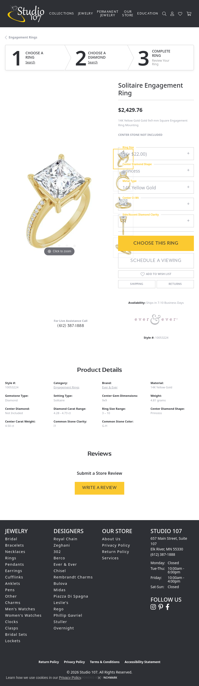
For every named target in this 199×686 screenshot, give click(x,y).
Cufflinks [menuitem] (14, 577)
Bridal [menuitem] (11, 538)
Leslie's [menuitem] (61, 602)
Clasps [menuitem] (11, 628)
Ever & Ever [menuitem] (65, 564)
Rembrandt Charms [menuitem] (73, 577)
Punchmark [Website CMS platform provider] (108, 677)
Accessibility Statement (142, 662)
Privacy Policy (116, 545)
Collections (61, 14)
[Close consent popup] (99, 677)
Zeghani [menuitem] (62, 545)
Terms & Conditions (105, 662)
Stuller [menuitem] (60, 621)
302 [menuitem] (57, 551)
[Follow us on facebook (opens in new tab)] (167, 607)
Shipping (136, 284)
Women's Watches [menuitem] (23, 615)
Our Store (127, 13)
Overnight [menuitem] (64, 628)
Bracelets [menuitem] (14, 545)
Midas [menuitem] (60, 589)
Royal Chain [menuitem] (66, 538)
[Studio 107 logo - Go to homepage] (27, 13)
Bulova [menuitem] (60, 583)
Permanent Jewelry (107, 13)
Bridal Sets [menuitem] (16, 634)
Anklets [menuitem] (12, 583)
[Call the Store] (163, 554)
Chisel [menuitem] (60, 570)
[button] (164, 14)
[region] (59, 203)
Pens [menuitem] (10, 589)
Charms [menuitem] (13, 602)
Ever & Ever (110, 387)
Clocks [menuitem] (11, 621)
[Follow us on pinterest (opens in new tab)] (160, 607)
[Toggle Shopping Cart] (188, 14)
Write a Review (99, 487)
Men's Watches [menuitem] (20, 608)
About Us (111, 538)
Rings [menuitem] (10, 558)
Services (110, 558)
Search (30, 62)
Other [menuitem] (11, 596)
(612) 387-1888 (70, 326)
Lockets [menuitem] (13, 640)
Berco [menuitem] (59, 558)
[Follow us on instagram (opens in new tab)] (153, 607)
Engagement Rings (23, 37)
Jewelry (85, 14)
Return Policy (115, 551)
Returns (175, 284)
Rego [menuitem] (59, 608)
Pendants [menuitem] (14, 564)
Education (147, 14)
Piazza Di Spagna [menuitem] (71, 596)
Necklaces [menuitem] (15, 551)
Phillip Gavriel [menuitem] (68, 615)
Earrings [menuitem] (13, 570)
